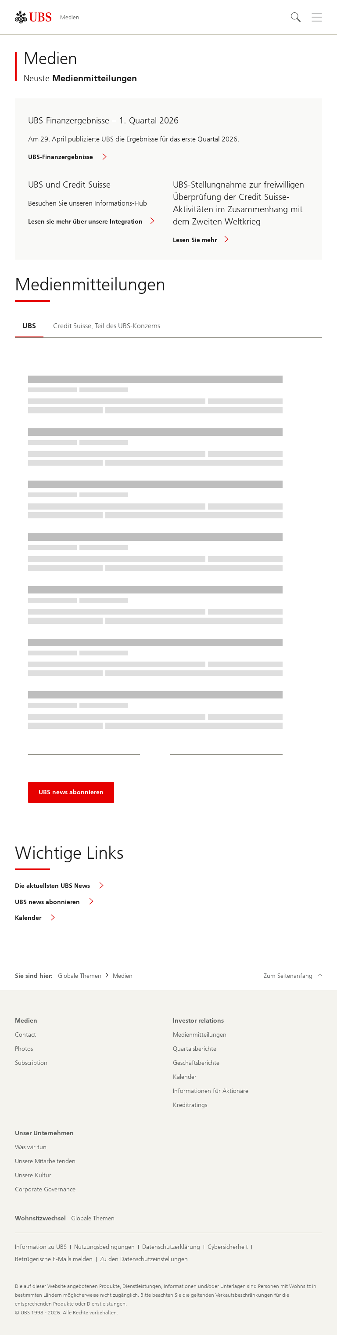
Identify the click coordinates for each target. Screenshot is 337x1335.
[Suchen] (295, 17)
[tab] (29, 326)
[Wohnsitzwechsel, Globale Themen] (93, 1218)
